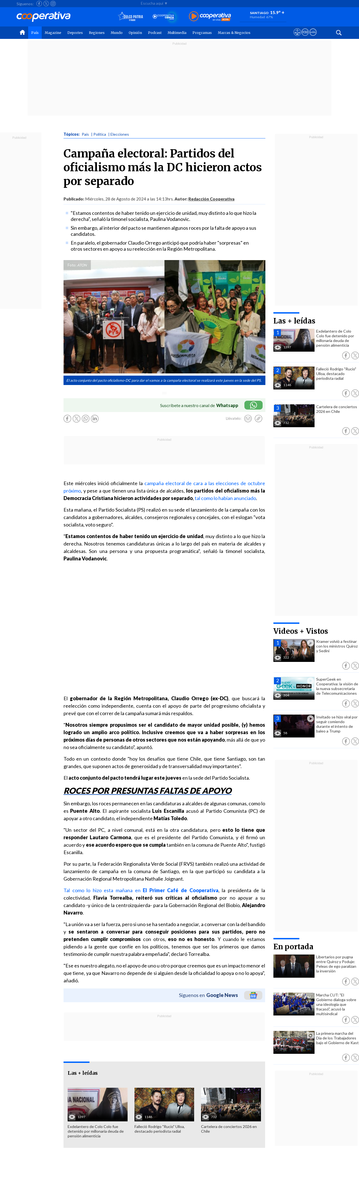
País (35, 33)
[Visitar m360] (305, 37)
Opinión (135, 33)
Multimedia (177, 33)
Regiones (97, 33)
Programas (202, 33)
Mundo (117, 33)
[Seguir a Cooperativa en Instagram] (53, 3)
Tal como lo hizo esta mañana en (141, 890)
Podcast (155, 33)
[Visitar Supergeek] (313, 37)
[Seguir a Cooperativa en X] (46, 3)
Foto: (72, 265)
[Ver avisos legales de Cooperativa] (297, 37)
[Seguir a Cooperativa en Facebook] (39, 3)
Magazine (53, 33)
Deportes (75, 33)
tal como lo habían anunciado (225, 498)
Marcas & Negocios (234, 33)
